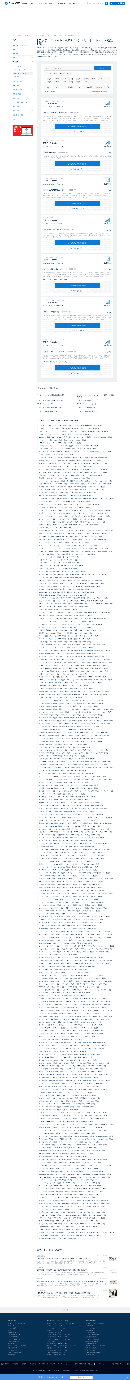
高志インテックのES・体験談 (83, 615)
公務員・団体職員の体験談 (92, 1352)
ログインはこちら (77, 131)
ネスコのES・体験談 (75, 1177)
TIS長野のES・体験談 (90, 612)
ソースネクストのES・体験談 (102, 712)
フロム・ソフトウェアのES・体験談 (50, 721)
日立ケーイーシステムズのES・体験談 (96, 1074)
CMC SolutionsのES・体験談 (47, 943)
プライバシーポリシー (64, 1364)
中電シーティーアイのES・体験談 (69, 709)
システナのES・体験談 (66, 668)
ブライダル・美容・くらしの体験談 (95, 1345)
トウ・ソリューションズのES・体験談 (50, 826)
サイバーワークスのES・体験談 (89, 791)
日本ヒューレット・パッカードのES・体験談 (52, 431)
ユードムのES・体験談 (70, 928)
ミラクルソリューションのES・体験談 (86, 940)
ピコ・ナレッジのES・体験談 (72, 952)
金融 (23, 49)
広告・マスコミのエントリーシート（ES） (58, 1334)
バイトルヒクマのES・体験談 (85, 1107)
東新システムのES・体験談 (47, 878)
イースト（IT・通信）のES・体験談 (50, 1194)
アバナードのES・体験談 (46, 1121)
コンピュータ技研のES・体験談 (96, 1150)
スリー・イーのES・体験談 (92, 721)
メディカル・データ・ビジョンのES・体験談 (52, 975)
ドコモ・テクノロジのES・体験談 (76, 583)
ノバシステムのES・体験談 (47, 1022)
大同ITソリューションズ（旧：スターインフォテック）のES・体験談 (60, 820)
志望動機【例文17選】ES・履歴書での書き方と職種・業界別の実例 (62, 1270)
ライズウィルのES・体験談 (78, 750)
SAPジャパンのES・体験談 (81, 463)
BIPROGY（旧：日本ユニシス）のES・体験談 (53, 437)
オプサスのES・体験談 (100, 1159)
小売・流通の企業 (13, 1350)
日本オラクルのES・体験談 (70, 428)
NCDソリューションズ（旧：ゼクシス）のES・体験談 (78, 937)
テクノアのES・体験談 (70, 905)
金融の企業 (11, 1326)
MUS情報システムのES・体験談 (48, 1016)
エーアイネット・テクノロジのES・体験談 (52, 481)
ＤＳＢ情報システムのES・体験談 (49, 934)
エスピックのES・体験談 (77, 484)
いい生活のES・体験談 (46, 682)
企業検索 (24, 3)
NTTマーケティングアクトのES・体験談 (65, 525)
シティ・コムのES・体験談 (101, 1063)
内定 (107, 87)
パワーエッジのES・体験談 (85, 811)
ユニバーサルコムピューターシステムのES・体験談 (82, 1124)
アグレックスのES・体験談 (47, 489)
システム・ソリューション (21, 73)
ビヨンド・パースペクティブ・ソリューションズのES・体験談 (90, 691)
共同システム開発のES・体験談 (48, 823)
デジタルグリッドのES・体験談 (85, 1232)
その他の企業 (11, 1354)
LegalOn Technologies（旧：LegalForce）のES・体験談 (94, 1174)
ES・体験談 (50, 3)
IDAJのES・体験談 (60, 852)
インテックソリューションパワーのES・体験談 (53, 516)
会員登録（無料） (81, 1377)
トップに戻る (65, 1310)
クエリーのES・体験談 (105, 1016)
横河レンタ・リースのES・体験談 (82, 548)
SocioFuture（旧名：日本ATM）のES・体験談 (53, 685)
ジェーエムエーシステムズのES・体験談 (51, 908)
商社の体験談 (89, 1330)
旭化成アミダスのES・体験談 (68, 1077)
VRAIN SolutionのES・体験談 (48, 1230)
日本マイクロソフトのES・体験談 (49, 428)
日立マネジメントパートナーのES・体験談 (52, 650)
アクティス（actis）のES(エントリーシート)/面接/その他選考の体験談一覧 (97, 396)
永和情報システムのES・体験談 (48, 788)
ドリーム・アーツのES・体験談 (85, 1036)
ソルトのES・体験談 (103, 829)
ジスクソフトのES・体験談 (47, 1098)
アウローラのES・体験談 (99, 1112)
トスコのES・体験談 (106, 1010)
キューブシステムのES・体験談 (72, 881)
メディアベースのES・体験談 (82, 1042)
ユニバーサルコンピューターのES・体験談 (52, 770)
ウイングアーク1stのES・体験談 (71, 990)
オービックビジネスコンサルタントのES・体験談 (95, 510)
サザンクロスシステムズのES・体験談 (50, 969)
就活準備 (62, 3)
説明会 (68, 74)
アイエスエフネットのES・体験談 (68, 1098)
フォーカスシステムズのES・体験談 (50, 905)
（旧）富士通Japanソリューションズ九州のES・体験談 (55, 630)
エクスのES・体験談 (106, 823)
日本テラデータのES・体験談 (92, 460)
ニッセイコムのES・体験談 (47, 884)
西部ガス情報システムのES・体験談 (50, 595)
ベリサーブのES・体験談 (46, 1031)
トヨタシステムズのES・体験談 (78, 685)
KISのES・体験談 (68, 838)
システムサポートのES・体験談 (90, 709)
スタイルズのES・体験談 (46, 940)
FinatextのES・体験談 (107, 1124)
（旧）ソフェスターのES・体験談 (65, 501)
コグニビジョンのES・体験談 (98, 843)
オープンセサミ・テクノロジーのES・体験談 (52, 1054)
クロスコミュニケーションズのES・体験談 (98, 931)
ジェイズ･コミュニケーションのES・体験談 (85, 1221)
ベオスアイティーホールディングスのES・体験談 (54, 1209)
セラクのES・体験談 (72, 536)
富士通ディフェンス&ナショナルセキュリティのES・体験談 (57, 1212)
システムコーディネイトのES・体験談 (99, 735)
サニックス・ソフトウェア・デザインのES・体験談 (54, 1104)
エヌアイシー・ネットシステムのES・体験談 (52, 1180)
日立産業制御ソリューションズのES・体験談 (52, 624)
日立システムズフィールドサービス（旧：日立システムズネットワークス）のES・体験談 (66, 621)
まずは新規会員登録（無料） (77, 126)
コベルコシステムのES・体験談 (48, 589)
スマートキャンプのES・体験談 (65, 1174)
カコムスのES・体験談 (87, 960)
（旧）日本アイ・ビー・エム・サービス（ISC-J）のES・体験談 (58, 560)
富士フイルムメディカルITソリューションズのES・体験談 (56, 1036)
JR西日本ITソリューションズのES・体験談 (52, 592)
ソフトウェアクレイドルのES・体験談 (77, 800)
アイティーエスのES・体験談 (87, 928)
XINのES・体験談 (105, 1203)
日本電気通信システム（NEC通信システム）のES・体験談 (56, 659)
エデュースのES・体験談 (46, 911)
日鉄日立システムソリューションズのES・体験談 (54, 691)
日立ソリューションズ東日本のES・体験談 (93, 618)
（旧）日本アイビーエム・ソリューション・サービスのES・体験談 (59, 475)
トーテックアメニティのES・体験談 (78, 762)
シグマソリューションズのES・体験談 (50, 1004)
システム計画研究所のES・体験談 (49, 741)
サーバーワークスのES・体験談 (97, 1145)
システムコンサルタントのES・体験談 (77, 764)
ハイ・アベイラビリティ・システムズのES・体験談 (86, 682)
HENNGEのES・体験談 (75, 1130)
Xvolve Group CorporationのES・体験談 (75, 1215)
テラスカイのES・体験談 (46, 554)
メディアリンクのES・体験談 (99, 732)
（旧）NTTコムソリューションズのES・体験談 (53, 484)
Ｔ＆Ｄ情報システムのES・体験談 (49, 1039)
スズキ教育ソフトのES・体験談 (85, 797)
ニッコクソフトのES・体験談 (48, 1048)
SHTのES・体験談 (74, 1162)
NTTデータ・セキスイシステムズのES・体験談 (53, 607)
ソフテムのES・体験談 (92, 803)
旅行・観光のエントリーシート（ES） (57, 1343)
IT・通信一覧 (17, 66)
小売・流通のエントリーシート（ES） (57, 1350)
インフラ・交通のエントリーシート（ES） (58, 1339)
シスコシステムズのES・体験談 (102, 437)
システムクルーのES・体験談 (105, 878)
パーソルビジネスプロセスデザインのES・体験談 (54, 451)
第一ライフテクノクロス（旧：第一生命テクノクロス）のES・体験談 (60, 460)
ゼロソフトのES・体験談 (79, 922)
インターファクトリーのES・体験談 (50, 1183)
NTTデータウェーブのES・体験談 (49, 735)
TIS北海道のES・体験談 (46, 615)
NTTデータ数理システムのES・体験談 (102, 604)
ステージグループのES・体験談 (48, 1136)
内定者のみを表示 (93, 91)
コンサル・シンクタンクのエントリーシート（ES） (61, 1323)
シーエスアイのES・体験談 (68, 849)
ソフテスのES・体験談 (46, 978)
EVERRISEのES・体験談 (66, 718)
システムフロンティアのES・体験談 (50, 966)
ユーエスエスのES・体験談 (93, 852)
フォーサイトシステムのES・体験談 (50, 838)
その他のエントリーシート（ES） (56, 1354)
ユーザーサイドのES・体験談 (89, 1010)
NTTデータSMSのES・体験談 (73, 577)
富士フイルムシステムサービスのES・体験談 (88, 630)
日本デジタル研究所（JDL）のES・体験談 (85, 545)
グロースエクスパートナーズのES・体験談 (52, 963)
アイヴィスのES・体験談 (65, 878)
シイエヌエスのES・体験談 (105, 946)
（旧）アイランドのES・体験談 (67, 884)
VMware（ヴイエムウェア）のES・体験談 (79, 680)
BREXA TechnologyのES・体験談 (71, 715)
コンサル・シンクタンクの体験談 (94, 1323)
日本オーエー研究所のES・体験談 (49, 981)
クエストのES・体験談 (74, 1200)
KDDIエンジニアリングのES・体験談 (50, 1218)
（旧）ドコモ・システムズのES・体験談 (51, 583)
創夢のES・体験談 (84, 993)
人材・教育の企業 (13, 1337)
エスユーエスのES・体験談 (89, 1168)
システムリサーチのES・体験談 (67, 519)
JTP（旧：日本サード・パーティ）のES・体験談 (84, 504)
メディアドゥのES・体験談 (60, 723)
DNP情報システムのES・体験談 (75, 598)
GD (61, 87)
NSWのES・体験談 (45, 525)
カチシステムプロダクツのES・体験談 (83, 1104)
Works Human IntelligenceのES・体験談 (71, 1142)
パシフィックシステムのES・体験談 (91, 536)
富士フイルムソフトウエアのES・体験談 (51, 1072)
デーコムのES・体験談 (103, 952)
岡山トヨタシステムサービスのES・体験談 (52, 972)
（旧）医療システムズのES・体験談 (92, 1034)
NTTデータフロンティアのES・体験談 (91, 601)
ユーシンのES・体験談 (46, 738)
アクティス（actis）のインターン (47, 411)
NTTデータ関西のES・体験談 (64, 507)
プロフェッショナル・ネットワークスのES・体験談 (81, 1060)
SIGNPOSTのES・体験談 (46, 1227)
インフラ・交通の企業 (14, 1339)
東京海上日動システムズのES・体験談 (81, 688)
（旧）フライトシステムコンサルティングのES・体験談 (75, 1092)
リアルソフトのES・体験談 (70, 1133)
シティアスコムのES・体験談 (48, 703)
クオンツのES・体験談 (90, 1016)
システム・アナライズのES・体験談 (75, 826)
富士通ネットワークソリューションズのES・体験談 (54, 513)
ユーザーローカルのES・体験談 (86, 551)
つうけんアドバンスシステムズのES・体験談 (71, 1045)
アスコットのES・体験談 (102, 1019)
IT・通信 (23, 62)
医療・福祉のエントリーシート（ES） (57, 1348)
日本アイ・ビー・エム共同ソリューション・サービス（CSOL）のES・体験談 (62, 574)
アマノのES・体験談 (69, 1183)
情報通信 (16, 76)
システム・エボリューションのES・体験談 (91, 1118)
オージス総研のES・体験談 (96, 583)
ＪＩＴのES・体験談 (72, 960)
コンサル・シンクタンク (23, 45)
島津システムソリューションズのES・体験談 (80, 592)
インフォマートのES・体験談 (91, 911)
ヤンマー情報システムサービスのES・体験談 (52, 636)
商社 (23, 57)
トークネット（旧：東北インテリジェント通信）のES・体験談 (58, 609)
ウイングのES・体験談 (79, 1230)
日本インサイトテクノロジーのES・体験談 (73, 1051)
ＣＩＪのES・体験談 (94, 1054)
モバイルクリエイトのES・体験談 (69, 840)
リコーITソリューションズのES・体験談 (72, 665)
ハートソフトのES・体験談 (89, 788)
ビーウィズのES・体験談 (46, 1057)
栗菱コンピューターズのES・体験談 (74, 794)
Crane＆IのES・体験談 (101, 1115)
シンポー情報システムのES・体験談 (50, 928)
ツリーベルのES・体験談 (46, 1189)
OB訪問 (88, 87)
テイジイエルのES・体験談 (70, 949)
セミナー (79, 87)
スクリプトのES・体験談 (61, 767)
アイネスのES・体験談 (71, 510)
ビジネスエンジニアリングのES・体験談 (95, 694)
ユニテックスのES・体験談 (68, 823)
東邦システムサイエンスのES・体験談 (90, 896)
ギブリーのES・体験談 (85, 729)
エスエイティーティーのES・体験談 (50, 952)
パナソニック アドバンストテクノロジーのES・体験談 (82, 899)
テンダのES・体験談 (80, 487)
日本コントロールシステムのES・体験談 (51, 1060)
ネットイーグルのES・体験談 (86, 966)
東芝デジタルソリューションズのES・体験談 (98, 481)
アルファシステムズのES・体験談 (49, 1010)
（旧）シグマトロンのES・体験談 (72, 1083)
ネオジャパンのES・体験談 (71, 557)
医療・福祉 (23, 106)
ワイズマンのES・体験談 (63, 1057)
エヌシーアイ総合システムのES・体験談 (72, 890)
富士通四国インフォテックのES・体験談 (97, 650)
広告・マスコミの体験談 (92, 1334)
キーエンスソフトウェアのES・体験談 (91, 700)
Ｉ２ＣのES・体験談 (68, 984)
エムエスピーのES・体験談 (74, 539)
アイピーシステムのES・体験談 (75, 1001)
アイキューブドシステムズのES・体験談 (51, 1206)
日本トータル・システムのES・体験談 (75, 744)
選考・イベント (36, 3)
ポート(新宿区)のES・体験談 (63, 1139)
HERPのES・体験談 (45, 1177)
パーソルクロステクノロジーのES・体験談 (52, 1200)
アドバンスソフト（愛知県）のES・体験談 (78, 1206)
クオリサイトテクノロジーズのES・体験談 (78, 1080)
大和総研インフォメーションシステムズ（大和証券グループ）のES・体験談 (62, 996)
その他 (84, 82)
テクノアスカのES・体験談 (104, 893)
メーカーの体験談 (90, 1328)
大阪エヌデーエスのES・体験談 (48, 832)
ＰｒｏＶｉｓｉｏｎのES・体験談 (101, 762)
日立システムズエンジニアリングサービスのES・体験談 (85, 624)
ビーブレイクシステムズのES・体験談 (75, 969)
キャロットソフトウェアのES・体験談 (71, 832)
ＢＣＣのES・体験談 (69, 966)
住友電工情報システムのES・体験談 (79, 639)
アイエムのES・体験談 (90, 1148)
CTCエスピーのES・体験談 (76, 1165)
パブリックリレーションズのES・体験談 (78, 747)
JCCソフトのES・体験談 (74, 814)
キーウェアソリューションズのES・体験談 (91, 1031)
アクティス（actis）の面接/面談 (86, 404)
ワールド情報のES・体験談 (68, 896)
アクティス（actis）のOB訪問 (86, 407)
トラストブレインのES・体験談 (84, 878)
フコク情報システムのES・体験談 (72, 1039)
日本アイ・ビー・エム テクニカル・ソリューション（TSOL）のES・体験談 (62, 571)
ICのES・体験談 (107, 934)
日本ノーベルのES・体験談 (47, 876)
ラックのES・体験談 (83, 533)
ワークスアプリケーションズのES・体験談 (81, 431)
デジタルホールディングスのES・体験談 (51, 1156)
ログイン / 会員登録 (117, 3)
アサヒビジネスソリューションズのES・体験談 (53, 498)
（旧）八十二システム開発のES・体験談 (51, 764)
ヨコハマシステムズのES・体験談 (49, 805)
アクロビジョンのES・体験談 (101, 916)
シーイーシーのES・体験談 (47, 519)
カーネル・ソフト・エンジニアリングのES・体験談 (82, 1028)
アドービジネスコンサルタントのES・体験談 (99, 530)
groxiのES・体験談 (99, 1206)
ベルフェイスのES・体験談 (47, 1145)
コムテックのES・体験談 (87, 1133)
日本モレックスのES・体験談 (80, 542)
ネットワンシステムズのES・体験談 (50, 469)
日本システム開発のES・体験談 (97, 808)
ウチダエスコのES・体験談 (99, 764)
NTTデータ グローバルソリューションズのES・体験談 (55, 580)
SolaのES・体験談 (64, 1230)
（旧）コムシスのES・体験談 (48, 668)
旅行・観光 (23, 98)
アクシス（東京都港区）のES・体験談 (66, 1203)
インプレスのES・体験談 (59, 1086)
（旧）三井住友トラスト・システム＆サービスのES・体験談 (57, 449)
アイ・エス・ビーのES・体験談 (69, 1019)
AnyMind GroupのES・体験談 (48, 1127)
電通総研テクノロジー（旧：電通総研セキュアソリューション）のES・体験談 (62, 677)
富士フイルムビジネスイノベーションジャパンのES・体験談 (57, 533)
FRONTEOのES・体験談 (105, 551)
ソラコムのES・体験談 (71, 1224)
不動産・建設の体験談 (91, 1341)
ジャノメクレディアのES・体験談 (49, 946)
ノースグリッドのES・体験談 (99, 753)
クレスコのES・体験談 (99, 533)
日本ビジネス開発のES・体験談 (48, 1051)
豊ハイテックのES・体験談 (47, 791)
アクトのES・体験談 (77, 1209)
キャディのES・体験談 (60, 1162)
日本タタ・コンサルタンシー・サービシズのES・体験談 (56, 446)
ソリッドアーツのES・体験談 (103, 817)
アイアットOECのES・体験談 (65, 1227)
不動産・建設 (23, 94)
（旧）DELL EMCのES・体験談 (89, 428)
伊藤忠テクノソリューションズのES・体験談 (52, 434)
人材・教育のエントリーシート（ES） (57, 1337)
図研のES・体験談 (98, 1048)
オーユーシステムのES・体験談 (69, 788)
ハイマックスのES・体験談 (47, 522)
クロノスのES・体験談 (62, 682)
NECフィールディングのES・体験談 (50, 662)
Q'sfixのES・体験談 (74, 645)
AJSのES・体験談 (104, 612)
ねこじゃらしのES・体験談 (80, 753)
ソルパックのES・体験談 (104, 981)
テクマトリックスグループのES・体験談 (94, 776)
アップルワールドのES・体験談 (48, 1235)
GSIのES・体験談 (72, 987)
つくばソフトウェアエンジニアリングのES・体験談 (54, 916)
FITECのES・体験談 (62, 492)
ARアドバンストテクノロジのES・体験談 (51, 747)
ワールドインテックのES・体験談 (74, 756)
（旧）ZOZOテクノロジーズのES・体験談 (75, 732)
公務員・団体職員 (23, 115)
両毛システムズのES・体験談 (81, 916)
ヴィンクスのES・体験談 (75, 852)
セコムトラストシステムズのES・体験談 (75, 595)
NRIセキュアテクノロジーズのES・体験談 (95, 1200)
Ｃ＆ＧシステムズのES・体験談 (71, 805)
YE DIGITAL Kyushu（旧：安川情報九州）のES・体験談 (78, 946)
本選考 (61, 74)
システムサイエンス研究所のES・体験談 (51, 1080)
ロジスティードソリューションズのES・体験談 (53, 504)
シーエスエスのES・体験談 (92, 934)
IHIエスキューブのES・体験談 (75, 1069)
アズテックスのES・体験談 (64, 940)
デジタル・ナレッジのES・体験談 (98, 750)
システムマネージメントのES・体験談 (66, 738)
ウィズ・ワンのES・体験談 (104, 960)
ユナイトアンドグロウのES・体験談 (76, 1156)
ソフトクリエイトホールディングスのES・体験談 (54, 712)
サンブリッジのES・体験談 (85, 1153)
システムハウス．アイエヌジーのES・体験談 (98, 832)
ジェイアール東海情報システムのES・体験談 (52, 645)
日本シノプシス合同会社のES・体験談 (50, 744)
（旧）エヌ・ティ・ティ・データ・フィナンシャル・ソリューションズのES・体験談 (64, 1112)
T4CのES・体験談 (107, 709)
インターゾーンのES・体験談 (70, 1168)
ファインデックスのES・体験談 (90, 835)
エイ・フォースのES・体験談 (67, 1238)
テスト (54, 87)
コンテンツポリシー (102, 1364)
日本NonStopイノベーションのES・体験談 (74, 914)
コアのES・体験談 (86, 1019)
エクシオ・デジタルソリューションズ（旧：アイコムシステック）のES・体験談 (63, 843)
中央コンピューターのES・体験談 (49, 949)
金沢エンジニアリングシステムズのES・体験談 (53, 782)
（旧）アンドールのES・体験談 (96, 1045)
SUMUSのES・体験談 (72, 1186)
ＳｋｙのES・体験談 (103, 516)
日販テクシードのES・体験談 (85, 1121)
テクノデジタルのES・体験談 (94, 1069)
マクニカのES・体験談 (46, 501)
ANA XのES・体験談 (62, 1191)
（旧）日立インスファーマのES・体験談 (94, 645)
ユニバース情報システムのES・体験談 (90, 905)
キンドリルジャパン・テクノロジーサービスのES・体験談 (56, 1232)
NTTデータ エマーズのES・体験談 (91, 1127)
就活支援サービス (74, 3)
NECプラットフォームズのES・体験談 (50, 510)
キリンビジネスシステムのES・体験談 (83, 829)
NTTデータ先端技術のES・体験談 (78, 604)
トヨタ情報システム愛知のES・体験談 (91, 738)
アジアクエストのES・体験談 (103, 680)
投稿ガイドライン (117, 1364)
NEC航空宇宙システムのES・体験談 (95, 656)
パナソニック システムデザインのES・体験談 (53, 773)
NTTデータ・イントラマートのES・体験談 (52, 680)
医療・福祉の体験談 (91, 1348)
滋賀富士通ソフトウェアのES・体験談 (79, 627)
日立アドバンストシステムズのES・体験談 (52, 1034)
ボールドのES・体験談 (82, 671)
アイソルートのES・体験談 (100, 671)
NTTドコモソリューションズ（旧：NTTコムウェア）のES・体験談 (91, 451)
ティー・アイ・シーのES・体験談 (76, 1072)
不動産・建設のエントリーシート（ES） (58, 1341)
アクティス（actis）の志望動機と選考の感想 (50, 395)
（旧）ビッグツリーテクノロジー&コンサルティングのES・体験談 (91, 723)
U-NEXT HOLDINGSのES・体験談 (78, 434)
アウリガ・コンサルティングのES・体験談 (77, 1004)
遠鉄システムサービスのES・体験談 (50, 887)
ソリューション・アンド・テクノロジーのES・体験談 (82, 785)
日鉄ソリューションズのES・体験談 (75, 440)
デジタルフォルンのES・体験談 (48, 1019)
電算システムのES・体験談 (74, 1101)
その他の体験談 (89, 1354)
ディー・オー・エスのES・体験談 (103, 767)
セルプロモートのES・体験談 (72, 1218)
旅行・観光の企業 (13, 1343)
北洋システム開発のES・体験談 (48, 1007)
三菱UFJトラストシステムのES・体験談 (51, 864)
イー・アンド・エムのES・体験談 (49, 937)
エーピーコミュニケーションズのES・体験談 (52, 1130)
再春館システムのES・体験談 (77, 1054)
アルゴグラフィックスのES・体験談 (95, 539)
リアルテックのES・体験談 (47, 1045)
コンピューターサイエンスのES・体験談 (51, 1186)
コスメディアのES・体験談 (47, 925)
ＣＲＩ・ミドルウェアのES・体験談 (50, 557)
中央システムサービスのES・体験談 (93, 805)
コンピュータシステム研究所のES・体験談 (52, 873)
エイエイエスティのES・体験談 (48, 1089)
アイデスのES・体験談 (75, 975)
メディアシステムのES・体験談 (82, 1115)
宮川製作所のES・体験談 (84, 943)
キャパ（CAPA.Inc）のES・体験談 (49, 1133)
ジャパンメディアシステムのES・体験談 (81, 773)
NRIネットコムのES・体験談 (48, 1092)
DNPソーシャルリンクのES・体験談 (102, 1139)
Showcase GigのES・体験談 (104, 1136)
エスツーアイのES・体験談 (86, 893)
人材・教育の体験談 (91, 1337)
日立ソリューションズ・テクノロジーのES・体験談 (54, 647)
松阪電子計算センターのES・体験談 (101, 779)
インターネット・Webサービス (22, 70)
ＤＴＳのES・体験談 (45, 472)
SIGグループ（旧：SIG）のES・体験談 (68, 911)
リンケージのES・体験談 (66, 1063)
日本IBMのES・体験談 (46, 425)
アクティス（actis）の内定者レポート (88, 411)
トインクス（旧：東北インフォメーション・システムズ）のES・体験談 (60, 612)
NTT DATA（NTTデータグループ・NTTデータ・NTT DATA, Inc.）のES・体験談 (78, 425)
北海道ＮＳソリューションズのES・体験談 (52, 803)
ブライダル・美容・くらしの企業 (17, 1345)
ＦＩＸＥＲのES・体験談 (91, 1101)
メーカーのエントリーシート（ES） (57, 1328)
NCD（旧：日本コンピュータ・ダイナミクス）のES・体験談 (57, 893)
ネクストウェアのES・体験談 (93, 1025)
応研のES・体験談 (44, 1086)
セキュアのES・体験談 (46, 1203)
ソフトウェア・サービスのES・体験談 (90, 519)
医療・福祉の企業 (13, 1348)
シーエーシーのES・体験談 (62, 829)
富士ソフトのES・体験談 (82, 507)
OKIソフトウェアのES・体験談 (82, 817)
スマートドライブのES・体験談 (92, 1162)
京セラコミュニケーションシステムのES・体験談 (54, 542)
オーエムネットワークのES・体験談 (50, 1215)
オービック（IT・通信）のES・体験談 (50, 440)
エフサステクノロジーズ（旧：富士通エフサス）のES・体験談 (58, 457)
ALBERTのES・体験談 (80, 1189)
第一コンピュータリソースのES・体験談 (51, 800)
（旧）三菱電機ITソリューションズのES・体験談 (77, 633)
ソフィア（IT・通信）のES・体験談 (94, 1218)
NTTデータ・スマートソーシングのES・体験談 (88, 580)
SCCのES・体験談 (87, 840)
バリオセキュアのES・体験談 (94, 1171)
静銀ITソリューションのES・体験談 (91, 1022)
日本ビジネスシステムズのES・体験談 (86, 446)
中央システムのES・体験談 (64, 615)
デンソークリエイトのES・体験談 (97, 598)
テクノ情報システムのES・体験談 (72, 934)
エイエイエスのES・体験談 (75, 931)
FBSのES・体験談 (69, 811)
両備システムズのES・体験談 (48, 709)
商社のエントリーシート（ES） (55, 1330)
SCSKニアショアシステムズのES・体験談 (51, 987)
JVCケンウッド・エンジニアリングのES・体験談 (88, 919)
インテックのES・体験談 (70, 469)
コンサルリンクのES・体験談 (89, 1203)
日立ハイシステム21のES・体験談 (82, 647)
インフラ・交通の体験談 (92, 1339)
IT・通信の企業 (12, 1332)
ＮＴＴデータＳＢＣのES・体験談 (49, 1066)
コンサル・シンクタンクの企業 (16, 1323)
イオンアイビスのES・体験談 (68, 706)
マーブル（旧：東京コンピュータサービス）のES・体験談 (56, 797)
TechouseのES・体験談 (88, 1197)
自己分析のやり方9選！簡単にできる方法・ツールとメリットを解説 (62, 1258)
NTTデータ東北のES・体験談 (48, 1153)
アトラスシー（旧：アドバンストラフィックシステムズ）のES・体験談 (60, 1025)
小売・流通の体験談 (91, 1350)
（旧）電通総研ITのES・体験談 (48, 890)
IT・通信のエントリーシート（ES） (57, 1332)
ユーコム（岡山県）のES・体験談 (49, 990)
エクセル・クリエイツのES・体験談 (50, 1110)
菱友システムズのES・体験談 (99, 668)
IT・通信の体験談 (90, 1332)
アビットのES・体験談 (96, 922)
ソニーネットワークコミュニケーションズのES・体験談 (93, 659)
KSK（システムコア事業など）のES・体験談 (52, 495)
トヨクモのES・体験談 (67, 1235)
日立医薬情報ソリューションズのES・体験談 (52, 1165)
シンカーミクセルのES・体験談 (88, 525)
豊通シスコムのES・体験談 (47, 601)
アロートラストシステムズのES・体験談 (51, 960)
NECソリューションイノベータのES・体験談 (52, 443)
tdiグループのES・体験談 (81, 472)
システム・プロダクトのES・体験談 (50, 1107)
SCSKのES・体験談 (102, 431)
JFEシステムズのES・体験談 (65, 671)
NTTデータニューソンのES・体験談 (50, 881)
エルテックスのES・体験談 (91, 726)
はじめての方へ (5, 1364)
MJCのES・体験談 (44, 922)
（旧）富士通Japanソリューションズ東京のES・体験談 (55, 528)
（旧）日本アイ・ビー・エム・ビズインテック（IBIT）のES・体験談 (60, 563)
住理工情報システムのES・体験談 (90, 1098)
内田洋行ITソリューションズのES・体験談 (93, 522)
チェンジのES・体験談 (63, 554)
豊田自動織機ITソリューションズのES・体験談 (53, 1150)
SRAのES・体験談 (67, 735)
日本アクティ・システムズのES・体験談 (76, 779)
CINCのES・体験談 (66, 1136)
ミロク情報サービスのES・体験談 (68, 522)
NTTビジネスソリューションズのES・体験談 (97, 1177)
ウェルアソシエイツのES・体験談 (49, 1083)
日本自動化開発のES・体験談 (48, 1077)
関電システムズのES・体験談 (48, 586)
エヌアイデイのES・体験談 (96, 487)
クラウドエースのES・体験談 (74, 1171)
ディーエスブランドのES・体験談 (70, 1016)
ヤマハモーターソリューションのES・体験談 (52, 639)
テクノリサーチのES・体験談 (48, 1013)
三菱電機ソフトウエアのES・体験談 (50, 694)
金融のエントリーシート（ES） (55, 1326)
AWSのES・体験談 (68, 1107)
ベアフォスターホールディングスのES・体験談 (97, 990)
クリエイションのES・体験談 (61, 922)
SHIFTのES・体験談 (74, 443)
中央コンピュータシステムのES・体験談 (92, 489)
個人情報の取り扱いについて (46, 1364)
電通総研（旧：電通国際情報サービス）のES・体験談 (55, 463)
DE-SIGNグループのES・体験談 (72, 721)
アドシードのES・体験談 (46, 1221)
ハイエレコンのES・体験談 (102, 849)
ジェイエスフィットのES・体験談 (68, 601)
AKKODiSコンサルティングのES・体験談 (51, 539)
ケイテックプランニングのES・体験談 (50, 756)
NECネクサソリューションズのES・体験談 (83, 492)
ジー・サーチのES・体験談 (75, 650)
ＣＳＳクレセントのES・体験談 (93, 1083)
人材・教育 (23, 85)
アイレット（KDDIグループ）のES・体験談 (52, 1124)
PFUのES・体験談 (44, 454)
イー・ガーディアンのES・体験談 (49, 1168)
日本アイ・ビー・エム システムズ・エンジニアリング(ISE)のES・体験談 (61, 566)
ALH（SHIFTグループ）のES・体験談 (87, 718)
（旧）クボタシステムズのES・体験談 (70, 586)
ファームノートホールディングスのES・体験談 (53, 688)
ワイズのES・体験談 (45, 767)
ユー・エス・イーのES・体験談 (93, 814)
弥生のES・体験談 (88, 952)
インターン (98, 87)
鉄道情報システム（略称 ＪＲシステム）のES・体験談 (55, 487)
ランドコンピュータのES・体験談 (49, 984)
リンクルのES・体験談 (92, 1142)
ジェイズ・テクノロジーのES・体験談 (50, 1224)
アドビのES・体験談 (45, 1162)
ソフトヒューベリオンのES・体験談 (50, 1074)
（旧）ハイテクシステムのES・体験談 (50, 811)
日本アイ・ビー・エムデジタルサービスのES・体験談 (55, 1159)
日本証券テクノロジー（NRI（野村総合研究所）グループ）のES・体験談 (81, 703)
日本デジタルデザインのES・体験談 (68, 835)
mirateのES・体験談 (45, 1148)
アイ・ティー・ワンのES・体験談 (49, 861)
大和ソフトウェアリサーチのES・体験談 (51, 1101)
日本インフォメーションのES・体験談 (77, 908)
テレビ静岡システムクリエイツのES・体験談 (68, 978)
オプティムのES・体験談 (70, 1110)
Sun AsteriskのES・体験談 (67, 1153)
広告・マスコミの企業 (14, 1334)
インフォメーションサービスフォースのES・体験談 (54, 867)
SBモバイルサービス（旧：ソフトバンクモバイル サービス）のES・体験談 (61, 530)
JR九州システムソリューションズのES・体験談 (74, 589)
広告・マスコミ (23, 81)
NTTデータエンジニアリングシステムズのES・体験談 (96, 949)
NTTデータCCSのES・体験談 (97, 677)
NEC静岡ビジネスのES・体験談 (93, 881)
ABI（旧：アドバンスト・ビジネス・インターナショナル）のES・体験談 (82, 855)
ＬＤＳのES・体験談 (89, 820)
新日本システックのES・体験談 (93, 975)
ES (47, 87)
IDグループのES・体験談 (46, 671)
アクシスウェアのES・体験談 (48, 718)
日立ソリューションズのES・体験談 (80, 437)
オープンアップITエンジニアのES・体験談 (52, 1028)
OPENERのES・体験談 (46, 846)
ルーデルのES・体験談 (60, 1177)
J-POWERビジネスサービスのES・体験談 (51, 536)
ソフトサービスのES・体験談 (83, 1089)
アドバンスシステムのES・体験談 (85, 981)
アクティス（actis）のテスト (86, 400)
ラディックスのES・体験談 (66, 943)
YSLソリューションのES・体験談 (89, 987)
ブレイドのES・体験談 (63, 753)
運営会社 (15, 1364)
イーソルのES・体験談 (46, 507)
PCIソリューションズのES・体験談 (49, 729)
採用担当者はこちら (44, 1370)
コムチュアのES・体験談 (46, 492)
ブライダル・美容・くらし (23, 102)
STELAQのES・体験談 (63, 1221)
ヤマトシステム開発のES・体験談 (91, 475)
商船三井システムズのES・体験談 (86, 653)
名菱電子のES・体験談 (105, 662)
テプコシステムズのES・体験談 (79, 607)
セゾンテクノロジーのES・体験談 (68, 489)
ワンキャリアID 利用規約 (61, 1370)
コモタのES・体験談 (66, 1089)
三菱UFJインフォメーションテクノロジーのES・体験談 (75, 466)
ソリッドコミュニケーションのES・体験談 (86, 1013)
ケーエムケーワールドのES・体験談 (50, 732)
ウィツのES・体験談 (100, 1089)
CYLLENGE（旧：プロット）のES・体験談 (52, 762)
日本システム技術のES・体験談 (76, 808)
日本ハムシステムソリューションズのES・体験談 (83, 636)
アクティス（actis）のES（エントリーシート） (51, 400)
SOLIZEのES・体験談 (83, 501)
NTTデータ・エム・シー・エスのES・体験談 (52, 604)
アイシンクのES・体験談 (46, 1191)
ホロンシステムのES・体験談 (95, 890)
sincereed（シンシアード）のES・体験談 (88, 1235)
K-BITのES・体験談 (74, 776)
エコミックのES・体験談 (69, 1118)
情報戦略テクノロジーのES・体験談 (70, 726)
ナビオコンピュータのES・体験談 (68, 791)
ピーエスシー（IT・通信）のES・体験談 (51, 1171)
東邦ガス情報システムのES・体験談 (80, 642)
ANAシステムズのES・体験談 (97, 574)
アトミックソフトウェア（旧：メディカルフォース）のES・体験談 (59, 1197)
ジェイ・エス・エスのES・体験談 (69, 858)
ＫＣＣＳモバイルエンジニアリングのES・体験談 (54, 870)
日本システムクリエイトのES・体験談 (92, 858)
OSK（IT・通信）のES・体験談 (48, 855)
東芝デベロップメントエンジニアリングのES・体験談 (55, 817)
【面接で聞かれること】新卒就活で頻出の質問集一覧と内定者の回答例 (63, 1293)
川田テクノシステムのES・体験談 (89, 1194)
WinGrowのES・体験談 (64, 1145)
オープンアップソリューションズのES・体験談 (91, 1212)
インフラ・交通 (23, 90)
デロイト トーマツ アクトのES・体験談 (73, 1066)
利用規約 (31, 1364)
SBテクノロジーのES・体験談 (82, 1159)
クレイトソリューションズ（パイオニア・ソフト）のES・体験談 (58, 957)
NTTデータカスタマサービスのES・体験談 (82, 516)
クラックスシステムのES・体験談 (49, 914)
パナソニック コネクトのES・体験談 (63, 454)
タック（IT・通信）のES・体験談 (91, 1186)
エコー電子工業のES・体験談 (48, 706)
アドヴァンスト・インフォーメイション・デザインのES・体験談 (74, 846)
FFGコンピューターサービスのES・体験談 (52, 931)
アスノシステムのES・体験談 (65, 1121)
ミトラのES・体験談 (94, 826)
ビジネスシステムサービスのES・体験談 (99, 1165)
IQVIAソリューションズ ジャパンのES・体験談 (93, 457)
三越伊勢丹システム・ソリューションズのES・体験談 (55, 919)
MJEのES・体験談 (44, 723)
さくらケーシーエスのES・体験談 (73, 1074)
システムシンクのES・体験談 (48, 1063)
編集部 (24, 1364)
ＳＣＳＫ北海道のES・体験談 (93, 887)
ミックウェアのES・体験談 (75, 963)
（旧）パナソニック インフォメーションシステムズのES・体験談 (59, 618)
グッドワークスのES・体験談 (66, 925)
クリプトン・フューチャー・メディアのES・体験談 (54, 548)
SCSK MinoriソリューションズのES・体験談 (93, 998)
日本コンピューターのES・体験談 (68, 1022)
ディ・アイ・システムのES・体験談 (92, 902)
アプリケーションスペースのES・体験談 (51, 1001)
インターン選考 (51, 74)
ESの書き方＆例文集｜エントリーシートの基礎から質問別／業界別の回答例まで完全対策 (70, 1281)
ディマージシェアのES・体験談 (92, 715)
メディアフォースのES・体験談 (96, 1066)
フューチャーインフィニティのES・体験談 (84, 870)
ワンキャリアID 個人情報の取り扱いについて (85, 1370)
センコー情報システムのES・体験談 (89, 884)
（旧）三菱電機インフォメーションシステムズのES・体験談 (90, 513)
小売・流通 (23, 111)
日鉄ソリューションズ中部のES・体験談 (79, 873)
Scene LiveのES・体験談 (46, 1174)
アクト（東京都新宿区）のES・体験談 (50, 779)
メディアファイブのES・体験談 (88, 706)
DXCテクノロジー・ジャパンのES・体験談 (81, 1180)
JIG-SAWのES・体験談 (102, 548)
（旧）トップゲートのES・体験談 (49, 674)
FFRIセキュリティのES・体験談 (48, 551)
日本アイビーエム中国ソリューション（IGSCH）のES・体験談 (58, 569)
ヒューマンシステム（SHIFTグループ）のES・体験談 (75, 1048)
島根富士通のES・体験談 (46, 653)
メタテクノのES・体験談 (83, 1063)
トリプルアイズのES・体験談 (98, 1189)
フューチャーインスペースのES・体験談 (51, 899)
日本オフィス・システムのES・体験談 (50, 697)
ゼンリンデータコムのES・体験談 (69, 1127)
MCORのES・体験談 (65, 1115)
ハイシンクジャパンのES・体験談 (81, 767)
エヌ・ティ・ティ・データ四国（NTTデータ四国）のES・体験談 (58, 700)
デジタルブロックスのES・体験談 (86, 1227)
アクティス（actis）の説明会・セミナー (49, 407)
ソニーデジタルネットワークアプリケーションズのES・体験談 (58, 993)
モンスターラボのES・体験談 (48, 1115)
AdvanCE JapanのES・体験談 (88, 876)
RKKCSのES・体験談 (99, 1042)
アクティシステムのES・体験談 (101, 1004)
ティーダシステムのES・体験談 (84, 759)
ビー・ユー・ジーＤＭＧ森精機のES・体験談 (52, 776)
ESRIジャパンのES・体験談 (68, 955)
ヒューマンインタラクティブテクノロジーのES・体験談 (82, 864)
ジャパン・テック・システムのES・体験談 (52, 808)
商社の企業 (11, 1330)
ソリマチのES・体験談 (85, 849)
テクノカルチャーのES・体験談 (67, 876)
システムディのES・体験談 (71, 1095)
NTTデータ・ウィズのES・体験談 (81, 712)
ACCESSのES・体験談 (67, 551)
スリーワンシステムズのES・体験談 (50, 794)
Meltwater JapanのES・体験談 (72, 694)
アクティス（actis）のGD (45, 404)
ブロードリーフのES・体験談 (73, 697)
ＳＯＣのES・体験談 (73, 1034)
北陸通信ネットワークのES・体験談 (50, 633)
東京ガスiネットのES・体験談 (63, 472)
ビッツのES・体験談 (45, 829)
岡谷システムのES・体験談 (99, 908)
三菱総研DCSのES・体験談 (100, 463)
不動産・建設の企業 (13, 1341)
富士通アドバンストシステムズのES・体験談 (52, 627)
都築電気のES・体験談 (81, 668)
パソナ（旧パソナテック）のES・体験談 (51, 656)
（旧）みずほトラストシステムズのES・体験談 (53, 642)
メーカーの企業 (12, 1328)
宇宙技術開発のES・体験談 (101, 873)
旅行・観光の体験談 (91, 1343)
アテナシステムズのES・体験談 (48, 896)
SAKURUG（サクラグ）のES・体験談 (95, 1130)
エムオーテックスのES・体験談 (48, 665)
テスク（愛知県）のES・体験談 (88, 823)
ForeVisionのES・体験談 (81, 1139)
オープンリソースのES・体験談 (87, 449)
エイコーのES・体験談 (67, 1007)
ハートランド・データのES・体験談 (95, 978)
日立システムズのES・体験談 (48, 466)
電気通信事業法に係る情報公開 (84, 1364)
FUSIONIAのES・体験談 (70, 1194)
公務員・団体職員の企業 (14, 1352)
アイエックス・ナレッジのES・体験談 (79, 495)
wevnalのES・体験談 (79, 1145)
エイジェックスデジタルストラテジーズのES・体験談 (87, 1191)
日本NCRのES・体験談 (46, 1139)
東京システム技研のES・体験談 (86, 925)
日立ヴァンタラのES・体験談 (97, 1215)
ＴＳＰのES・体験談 (107, 791)
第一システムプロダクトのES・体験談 (67, 902)
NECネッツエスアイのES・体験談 (80, 478)
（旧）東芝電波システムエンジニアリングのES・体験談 (56, 759)
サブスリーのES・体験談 (46, 753)
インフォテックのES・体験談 (48, 858)
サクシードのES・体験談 (63, 1189)
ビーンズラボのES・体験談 (75, 803)
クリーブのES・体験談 (46, 852)
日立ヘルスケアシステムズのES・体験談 (97, 963)
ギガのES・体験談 (67, 981)
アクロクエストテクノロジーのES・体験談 (74, 674)
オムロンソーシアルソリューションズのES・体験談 (54, 545)
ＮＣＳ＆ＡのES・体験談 (88, 1095)
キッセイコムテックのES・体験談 (91, 741)
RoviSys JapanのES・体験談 (47, 1238)
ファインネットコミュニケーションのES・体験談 (84, 1086)
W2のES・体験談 (108, 721)
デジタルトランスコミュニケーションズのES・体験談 (55, 1042)
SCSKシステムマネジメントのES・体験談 (92, 1224)
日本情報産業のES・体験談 (92, 586)
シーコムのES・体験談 (95, 1072)
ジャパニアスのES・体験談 (101, 1080)
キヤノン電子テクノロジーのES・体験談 (51, 1069)
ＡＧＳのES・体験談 (65, 1013)
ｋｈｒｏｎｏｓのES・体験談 (48, 840)
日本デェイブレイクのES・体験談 (103, 498)
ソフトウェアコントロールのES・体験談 (99, 484)
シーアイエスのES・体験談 (47, 835)
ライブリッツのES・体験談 (105, 1232)
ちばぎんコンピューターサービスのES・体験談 (53, 750)
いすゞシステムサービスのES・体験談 (50, 577)
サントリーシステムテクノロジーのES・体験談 (89, 838)
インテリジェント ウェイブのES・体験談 (51, 598)
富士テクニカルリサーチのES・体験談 (91, 957)
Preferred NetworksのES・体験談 (84, 1136)
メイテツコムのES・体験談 (74, 656)
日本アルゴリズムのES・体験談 (79, 782)
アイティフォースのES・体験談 (48, 849)
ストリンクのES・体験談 (76, 1150)
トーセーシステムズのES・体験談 (66, 1031)
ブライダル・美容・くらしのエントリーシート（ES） (61, 1345)
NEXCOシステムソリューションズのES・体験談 (76, 861)
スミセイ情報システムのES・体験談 (80, 498)
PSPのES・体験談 (80, 735)
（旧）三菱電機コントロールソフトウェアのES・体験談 (80, 662)
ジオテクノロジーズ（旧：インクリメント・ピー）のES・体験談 (58, 998)
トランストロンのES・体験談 (65, 653)
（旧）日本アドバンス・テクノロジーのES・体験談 (91, 984)
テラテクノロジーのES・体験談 (72, 887)
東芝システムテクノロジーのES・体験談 (51, 785)
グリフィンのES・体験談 (103, 937)
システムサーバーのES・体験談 (48, 955)
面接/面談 (69, 87)
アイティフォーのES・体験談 (70, 741)
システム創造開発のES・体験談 (88, 1077)
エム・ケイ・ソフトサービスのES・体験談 (52, 814)
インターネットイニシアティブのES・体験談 (93, 469)
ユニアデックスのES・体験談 (48, 726)
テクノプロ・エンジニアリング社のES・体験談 (67, 1148)
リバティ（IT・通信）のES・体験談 (50, 1095)
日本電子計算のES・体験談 (75, 481)
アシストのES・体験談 (69, 729)
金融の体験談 (89, 1326)
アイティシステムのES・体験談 (76, 770)
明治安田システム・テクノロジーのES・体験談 (53, 478)
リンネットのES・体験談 (46, 902)
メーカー (23, 53)
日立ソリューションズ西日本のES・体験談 (85, 867)
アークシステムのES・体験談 (48, 1142)
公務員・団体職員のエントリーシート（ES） (59, 1352)
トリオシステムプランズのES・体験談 (98, 1001)
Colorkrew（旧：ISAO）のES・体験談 (88, 1183)
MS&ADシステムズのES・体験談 (96, 665)
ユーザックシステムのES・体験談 (49, 1118)
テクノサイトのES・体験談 (70, 1010)
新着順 (105, 91)
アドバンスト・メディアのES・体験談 (83, 554)
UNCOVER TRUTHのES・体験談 (49, 715)
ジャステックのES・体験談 (99, 472)
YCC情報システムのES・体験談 (83, 1057)
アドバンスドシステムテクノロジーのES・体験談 (91, 1007)
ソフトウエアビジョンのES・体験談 (78, 972)
